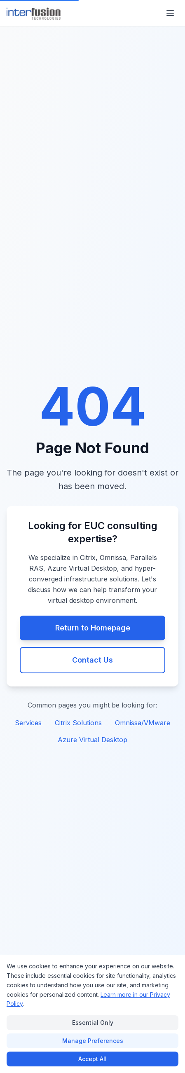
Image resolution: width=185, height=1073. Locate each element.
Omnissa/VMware (142, 723)
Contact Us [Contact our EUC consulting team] (92, 660)
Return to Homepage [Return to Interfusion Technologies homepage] (92, 627)
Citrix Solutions (78, 723)
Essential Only (92, 1022)
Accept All (92, 1058)
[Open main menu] (170, 13)
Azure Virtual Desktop (92, 740)
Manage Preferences (92, 1040)
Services (28, 723)
